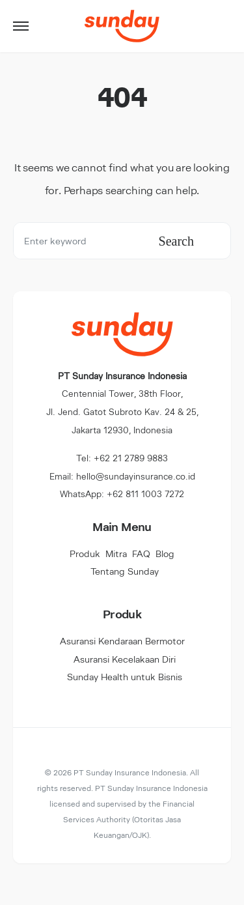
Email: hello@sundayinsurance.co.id (122, 476)
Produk (85, 553)
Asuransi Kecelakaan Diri (125, 659)
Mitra (116, 553)
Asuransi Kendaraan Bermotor (122, 641)
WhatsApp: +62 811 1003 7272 (122, 493)
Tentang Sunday (124, 571)
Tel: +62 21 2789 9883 (122, 458)
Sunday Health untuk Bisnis (124, 676)
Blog (165, 553)
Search (176, 241)
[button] (21, 26)
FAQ (141, 553)
